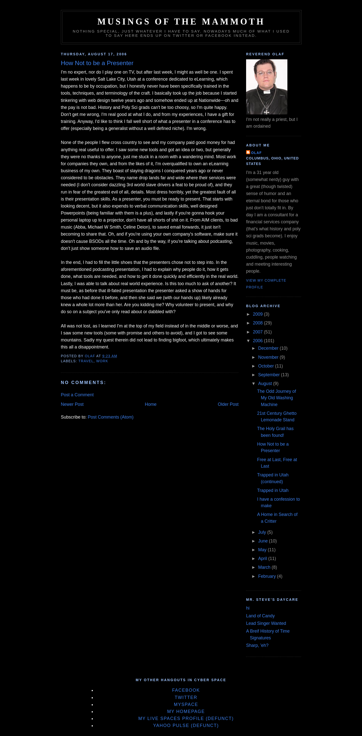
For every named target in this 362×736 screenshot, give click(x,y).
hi (248, 608)
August (265, 383)
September (269, 374)
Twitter (186, 697)
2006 (258, 340)
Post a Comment (77, 394)
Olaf (256, 153)
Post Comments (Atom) (111, 417)
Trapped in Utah (273, 490)
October (266, 366)
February (267, 576)
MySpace (186, 704)
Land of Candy (260, 615)
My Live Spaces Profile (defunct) (186, 718)
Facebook (186, 690)
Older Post (228, 404)
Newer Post (72, 404)
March (265, 567)
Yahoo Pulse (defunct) (186, 725)
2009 (258, 314)
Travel (86, 361)
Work (102, 361)
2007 (258, 331)
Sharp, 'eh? (257, 645)
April (263, 558)
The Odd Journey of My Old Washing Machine (276, 398)
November (269, 357)
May (263, 549)
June (263, 540)
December (269, 348)
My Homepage (186, 711)
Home (150, 404)
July (262, 532)
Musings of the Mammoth (181, 22)
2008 (258, 322)
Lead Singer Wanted (266, 623)
